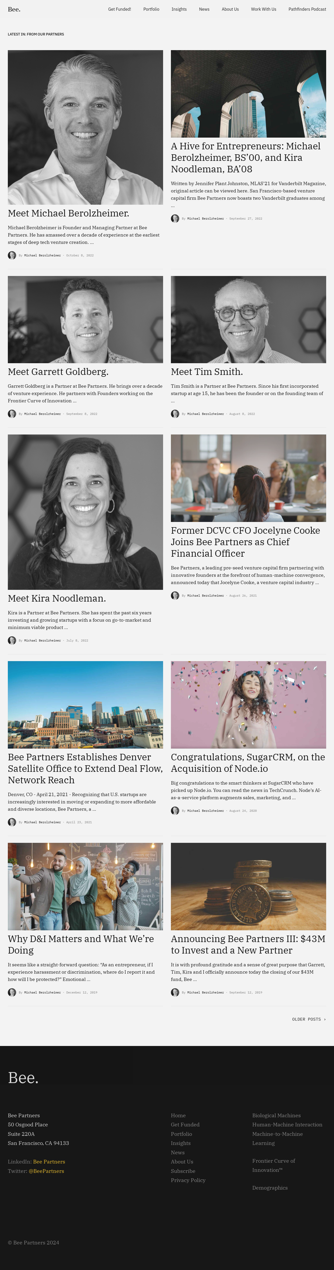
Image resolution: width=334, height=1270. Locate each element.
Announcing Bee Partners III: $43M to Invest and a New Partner (248, 944)
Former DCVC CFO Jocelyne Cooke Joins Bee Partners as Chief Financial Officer (245, 541)
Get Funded (185, 1124)
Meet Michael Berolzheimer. (68, 213)
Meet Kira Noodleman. (57, 598)
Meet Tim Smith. (207, 371)
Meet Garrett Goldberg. (58, 371)
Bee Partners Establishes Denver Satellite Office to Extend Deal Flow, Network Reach (85, 768)
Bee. (14, 9)
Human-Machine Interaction (287, 1124)
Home (178, 1115)
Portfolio (181, 1134)
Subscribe (183, 1171)
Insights (181, 1143)
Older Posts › (309, 1019)
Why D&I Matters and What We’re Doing (81, 944)
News (178, 1152)
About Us (182, 1161)
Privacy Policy (188, 1180)
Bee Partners (49, 1161)
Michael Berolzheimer (42, 255)
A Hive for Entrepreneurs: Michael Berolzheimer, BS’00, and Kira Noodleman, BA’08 (246, 157)
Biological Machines (276, 1115)
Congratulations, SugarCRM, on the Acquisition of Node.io (248, 762)
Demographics (270, 1187)
